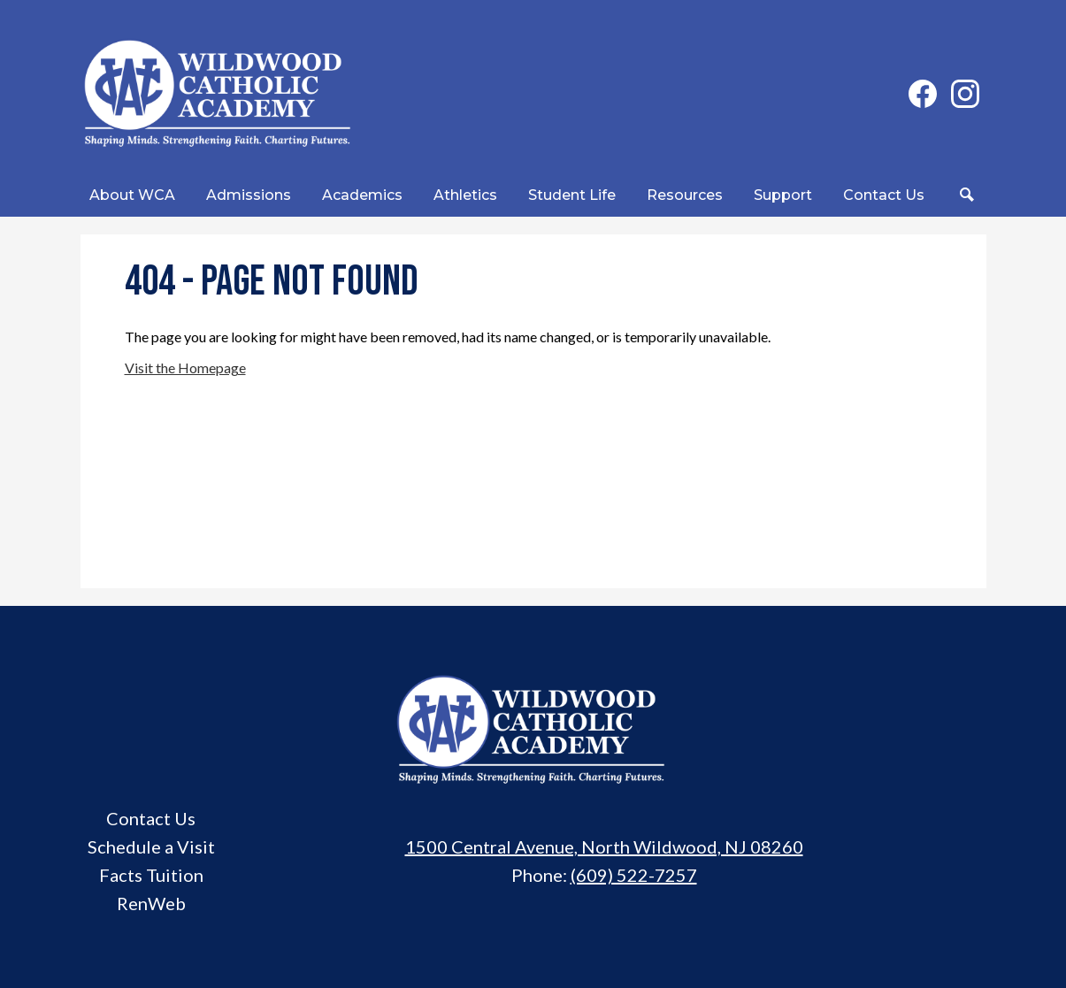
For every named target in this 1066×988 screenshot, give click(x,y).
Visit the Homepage (185, 367)
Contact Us (151, 818)
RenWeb (151, 903)
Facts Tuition (151, 874)
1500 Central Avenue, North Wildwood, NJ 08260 (604, 846)
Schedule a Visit (151, 846)
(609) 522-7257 (634, 874)
